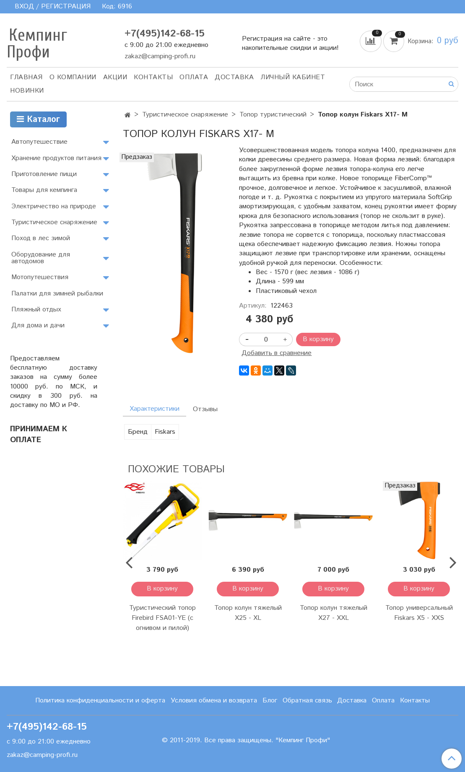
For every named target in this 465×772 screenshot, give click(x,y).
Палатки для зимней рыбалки (57, 293)
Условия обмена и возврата (214, 700)
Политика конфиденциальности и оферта (100, 700)
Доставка (234, 77)
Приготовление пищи (44, 174)
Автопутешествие (39, 142)
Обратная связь (307, 700)
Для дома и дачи (38, 325)
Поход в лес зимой (40, 238)
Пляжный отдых (36, 309)
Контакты (153, 77)
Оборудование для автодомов (40, 258)
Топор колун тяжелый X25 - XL (248, 613)
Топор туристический (273, 114)
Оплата (193, 77)
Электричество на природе (53, 206)
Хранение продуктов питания (56, 158)
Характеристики (154, 409)
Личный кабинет (292, 77)
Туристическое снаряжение (185, 114)
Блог (269, 700)
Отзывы (205, 409)
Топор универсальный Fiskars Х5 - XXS (419, 613)
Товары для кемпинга (44, 190)
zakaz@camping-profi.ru (160, 56)
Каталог (38, 120)
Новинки (27, 91)
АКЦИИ (115, 77)
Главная (26, 77)
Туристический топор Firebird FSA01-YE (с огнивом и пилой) (162, 618)
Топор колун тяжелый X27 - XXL (333, 613)
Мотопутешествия (39, 277)
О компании (72, 77)
